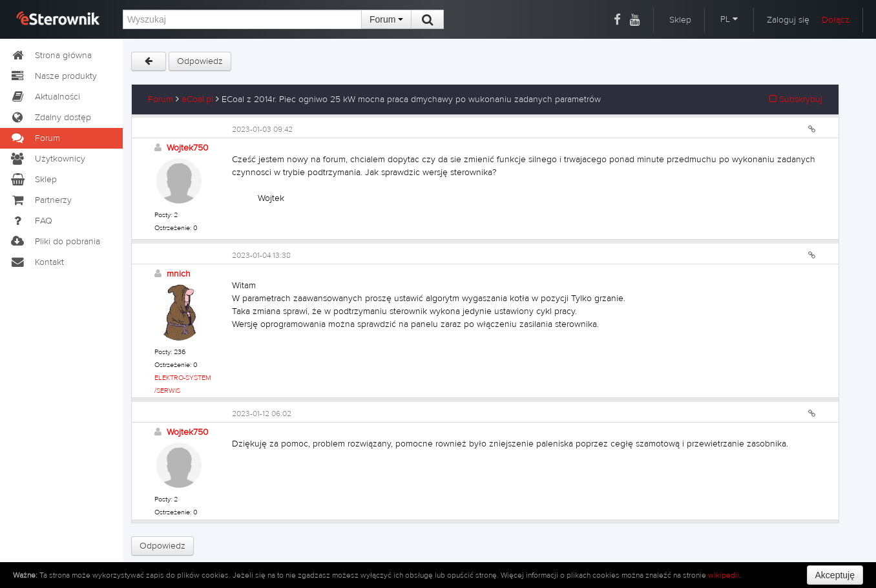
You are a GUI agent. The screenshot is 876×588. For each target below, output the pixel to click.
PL (729, 19)
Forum (386, 19)
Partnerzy (41, 200)
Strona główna (51, 55)
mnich (179, 274)
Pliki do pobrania (55, 241)
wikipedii (723, 575)
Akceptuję (835, 575)
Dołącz (836, 20)
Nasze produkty (53, 76)
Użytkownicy (47, 159)
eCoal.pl (197, 99)
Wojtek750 (188, 148)
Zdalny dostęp (50, 117)
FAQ (31, 221)
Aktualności (45, 97)
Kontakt (37, 262)
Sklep (680, 20)
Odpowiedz (200, 61)
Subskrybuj (795, 99)
